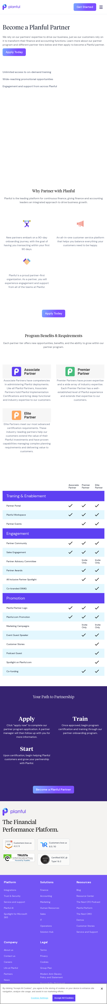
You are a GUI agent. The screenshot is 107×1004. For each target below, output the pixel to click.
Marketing (45, 901)
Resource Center (85, 896)
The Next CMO (84, 913)
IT (41, 919)
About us (8, 950)
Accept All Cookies (64, 998)
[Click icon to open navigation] (101, 7)
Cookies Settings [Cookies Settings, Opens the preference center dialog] (39, 998)
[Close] (101, 988)
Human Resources (49, 907)
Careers (8, 961)
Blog (78, 890)
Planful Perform (84, 907)
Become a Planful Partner (53, 789)
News (7, 979)
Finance (44, 890)
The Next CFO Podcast (88, 901)
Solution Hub (46, 931)
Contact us (9, 956)
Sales (43, 913)
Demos (80, 919)
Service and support (14, 901)
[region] (53, 993)
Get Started (85, 7)
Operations (46, 925)
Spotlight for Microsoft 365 (15, 915)
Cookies (44, 961)
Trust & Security (12, 896)
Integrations (10, 890)
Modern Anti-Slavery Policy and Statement (51, 975)
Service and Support (87, 931)
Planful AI (8, 907)
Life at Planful (11, 967)
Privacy (44, 956)
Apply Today (14, 52)
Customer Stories (85, 925)
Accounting (46, 896)
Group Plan (46, 967)
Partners (8, 973)
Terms (43, 950)
